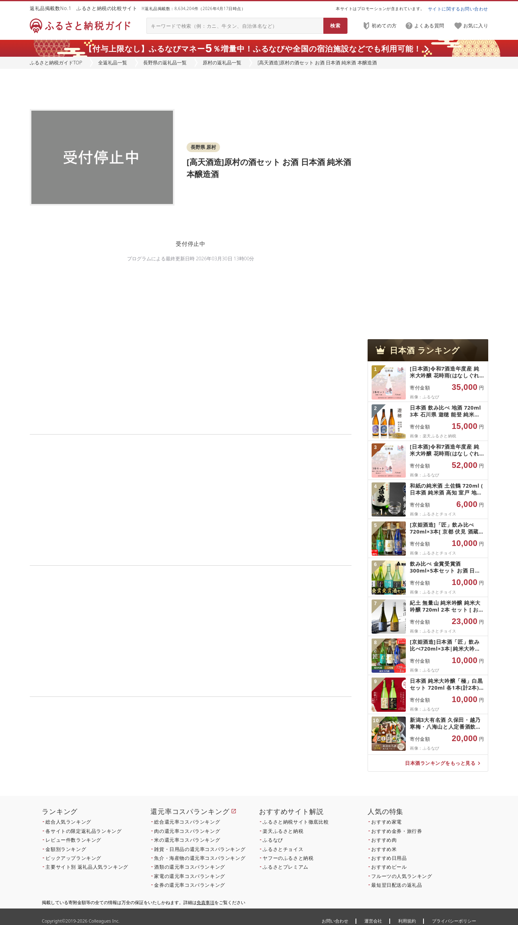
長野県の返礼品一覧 (165, 62)
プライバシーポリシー (454, 921)
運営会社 (373, 921)
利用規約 (407, 921)
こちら (241, 751)
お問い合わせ (335, 921)
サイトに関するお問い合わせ (458, 9)
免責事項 (205, 902)
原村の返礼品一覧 (222, 62)
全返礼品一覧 (112, 62)
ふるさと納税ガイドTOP (56, 62)
